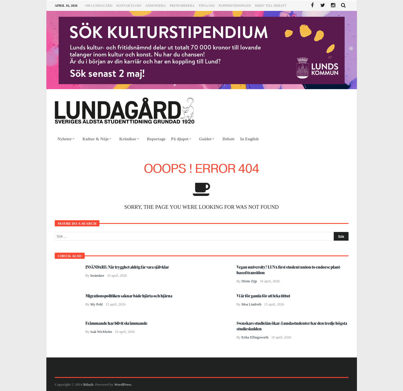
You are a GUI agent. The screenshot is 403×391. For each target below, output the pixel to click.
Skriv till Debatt (270, 6)
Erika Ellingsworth (255, 337)
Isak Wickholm (101, 332)
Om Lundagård (98, 6)
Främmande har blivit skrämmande (116, 323)
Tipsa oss (207, 6)
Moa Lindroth (251, 304)
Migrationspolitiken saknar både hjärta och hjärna (128, 295)
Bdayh (88, 384)
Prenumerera (182, 6)
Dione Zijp (249, 281)
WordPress (122, 384)
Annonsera (155, 6)
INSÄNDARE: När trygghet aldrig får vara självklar (127, 267)
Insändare (97, 276)
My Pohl (96, 304)
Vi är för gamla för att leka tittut (263, 295)
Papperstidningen (235, 6)
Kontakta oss (128, 6)
